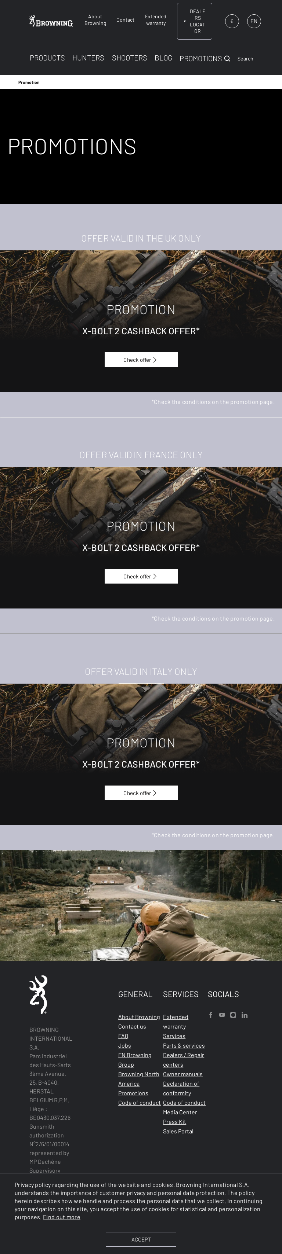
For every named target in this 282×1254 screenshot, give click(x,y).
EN (253, 21)
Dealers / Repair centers (183, 1059)
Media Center (180, 1111)
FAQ (123, 1035)
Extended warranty (175, 1021)
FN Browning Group (135, 1059)
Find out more (61, 1216)
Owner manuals (183, 1073)
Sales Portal (178, 1131)
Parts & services (184, 1045)
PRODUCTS (47, 57)
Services (174, 1035)
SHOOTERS (129, 57)
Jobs (124, 1045)
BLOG (163, 57)
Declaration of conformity (181, 1088)
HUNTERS (88, 57)
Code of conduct (139, 1102)
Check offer (140, 360)
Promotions (133, 1092)
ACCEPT (141, 1239)
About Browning (139, 1016)
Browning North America (138, 1078)
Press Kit (174, 1121)
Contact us (132, 1026)
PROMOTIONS (201, 58)
